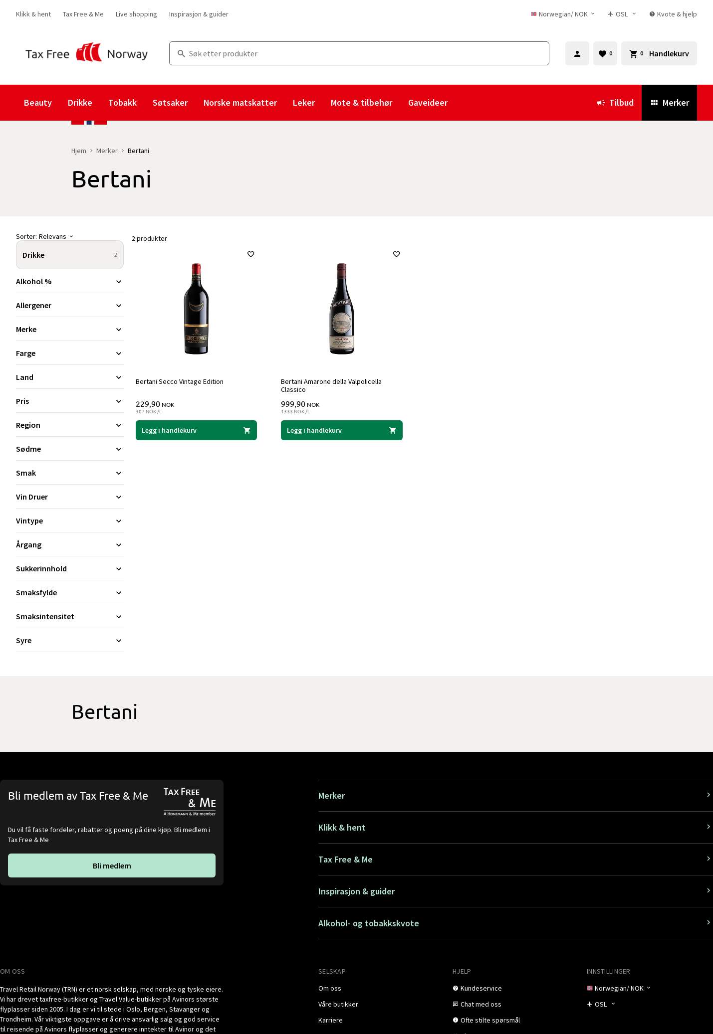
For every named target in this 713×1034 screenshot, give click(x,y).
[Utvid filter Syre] (70, 640)
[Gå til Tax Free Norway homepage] (86, 53)
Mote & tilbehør (361, 102)
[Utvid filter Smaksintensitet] (70, 616)
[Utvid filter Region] (70, 425)
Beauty (38, 102)
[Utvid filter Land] (70, 377)
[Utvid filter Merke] (70, 329)
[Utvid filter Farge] (70, 353)
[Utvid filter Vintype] (70, 520)
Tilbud (615, 102)
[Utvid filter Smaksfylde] (70, 592)
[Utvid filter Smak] (70, 473)
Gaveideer (428, 102)
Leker (304, 102)
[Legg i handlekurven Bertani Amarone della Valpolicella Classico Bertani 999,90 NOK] (341, 430)
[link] (33, 14)
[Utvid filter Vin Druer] (70, 497)
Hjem (78, 150)
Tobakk (122, 102)
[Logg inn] (577, 53)
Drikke (80, 102)
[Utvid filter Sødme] (70, 449)
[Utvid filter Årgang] (70, 544)
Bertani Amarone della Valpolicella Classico (331, 385)
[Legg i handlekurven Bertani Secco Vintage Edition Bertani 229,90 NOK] (196, 430)
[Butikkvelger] (622, 14)
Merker (669, 102)
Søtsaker (170, 102)
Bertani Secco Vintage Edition (180, 381)
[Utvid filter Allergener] (70, 305)
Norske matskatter (240, 102)
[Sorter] (70, 236)
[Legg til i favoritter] (251, 254)
